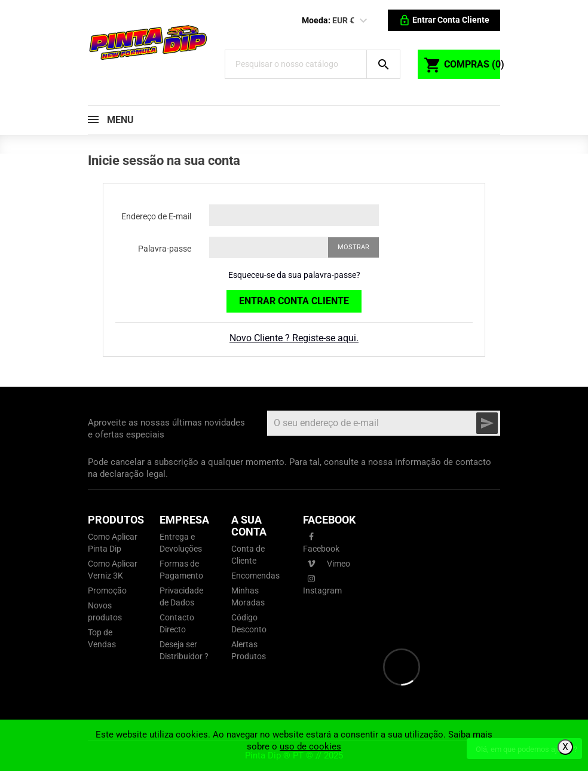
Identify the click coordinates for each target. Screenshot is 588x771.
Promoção (107, 590)
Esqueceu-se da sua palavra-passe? (294, 275)
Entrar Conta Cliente (294, 301)
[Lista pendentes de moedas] (363, 21)
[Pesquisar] (301, 64)
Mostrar (353, 247)
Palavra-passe (164, 248)
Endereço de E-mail (156, 216)
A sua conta (249, 525)
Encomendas (255, 575)
